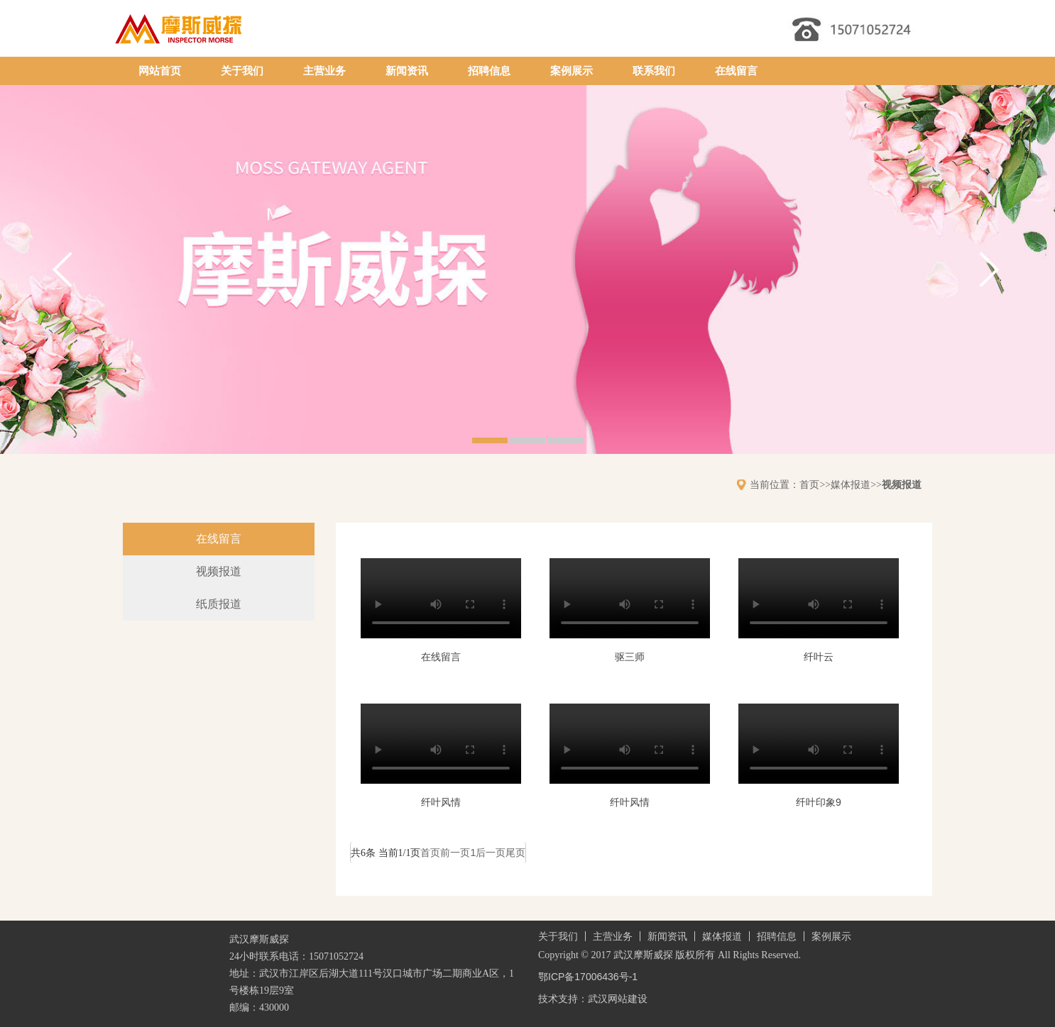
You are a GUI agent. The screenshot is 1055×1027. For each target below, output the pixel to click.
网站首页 (159, 71)
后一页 (490, 852)
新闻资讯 (407, 71)
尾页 (515, 852)
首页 (809, 484)
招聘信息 (489, 71)
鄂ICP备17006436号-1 (588, 976)
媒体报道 (850, 484)
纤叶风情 (441, 802)
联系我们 (654, 71)
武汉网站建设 (617, 998)
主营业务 (324, 71)
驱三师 (630, 656)
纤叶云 (818, 656)
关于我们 (242, 71)
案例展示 (571, 71)
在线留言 (736, 71)
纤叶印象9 (818, 802)
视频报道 (902, 484)
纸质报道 (218, 604)
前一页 (455, 852)
